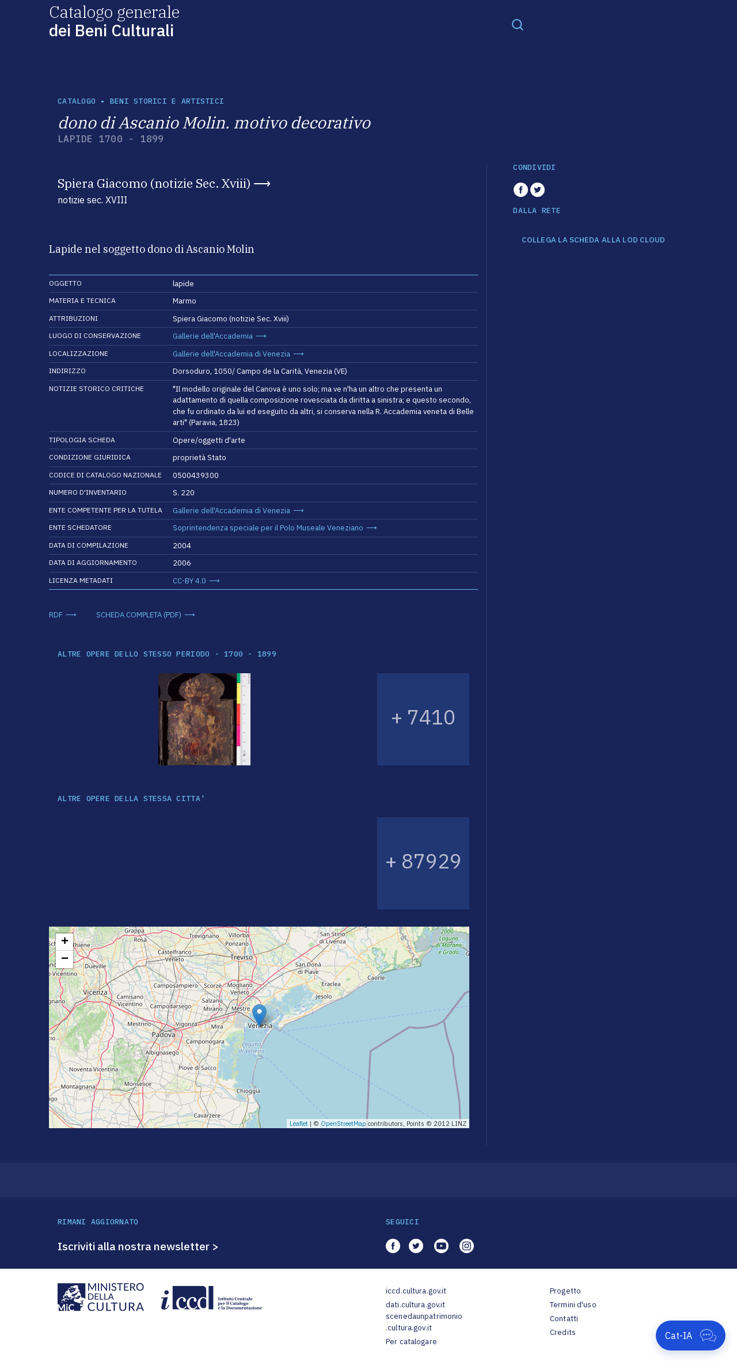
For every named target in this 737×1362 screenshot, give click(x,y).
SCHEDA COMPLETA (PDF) (138, 615)
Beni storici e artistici (167, 101)
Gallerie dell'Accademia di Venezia (231, 354)
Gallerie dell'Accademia (213, 336)
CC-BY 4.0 (189, 581)
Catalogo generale (114, 20)
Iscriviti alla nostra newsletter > (138, 1246)
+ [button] (65, 942)
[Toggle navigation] (517, 24)
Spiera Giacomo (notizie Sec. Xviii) (154, 183)
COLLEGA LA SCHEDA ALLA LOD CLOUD (593, 240)
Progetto (565, 1291)
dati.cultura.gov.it (415, 1305)
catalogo (77, 101)
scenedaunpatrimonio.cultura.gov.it (424, 1322)
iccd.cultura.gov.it (416, 1291)
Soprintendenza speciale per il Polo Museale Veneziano (268, 528)
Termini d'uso (573, 1305)
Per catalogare (411, 1341)
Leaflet (299, 1124)
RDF (56, 615)
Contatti (564, 1318)
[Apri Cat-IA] (690, 1335)
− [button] (65, 959)
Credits (563, 1332)
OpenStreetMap (343, 1124)
